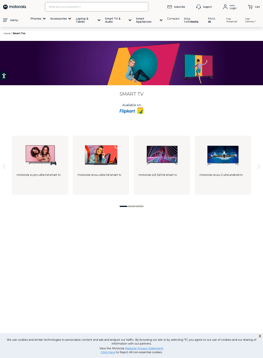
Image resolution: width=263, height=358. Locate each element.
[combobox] (96, 6)
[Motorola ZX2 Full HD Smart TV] (162, 165)
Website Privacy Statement (144, 348)
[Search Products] (144, 7)
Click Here (108, 352)
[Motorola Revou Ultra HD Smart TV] (101, 165)
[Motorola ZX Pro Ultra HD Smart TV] (40, 165)
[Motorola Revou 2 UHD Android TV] (223, 165)
